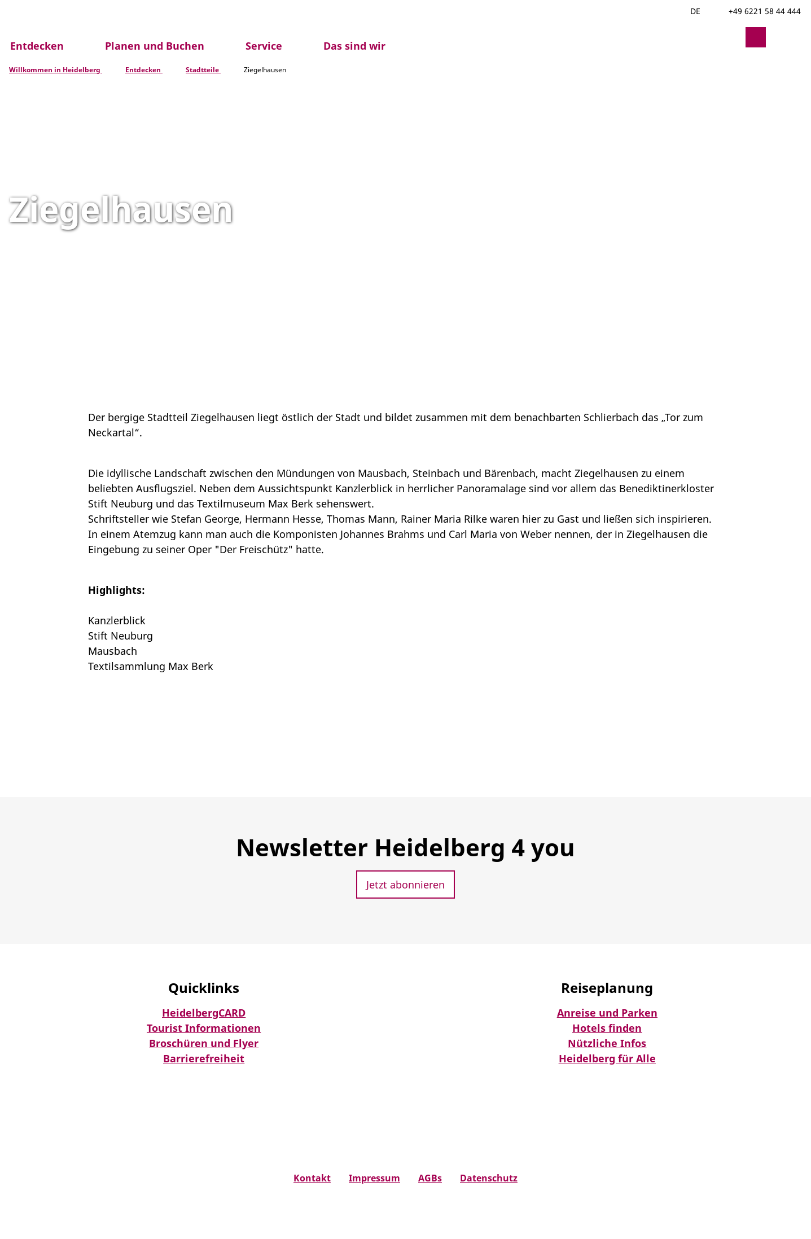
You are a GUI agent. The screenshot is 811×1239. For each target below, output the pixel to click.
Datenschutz (489, 1178)
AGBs (430, 1178)
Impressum (374, 1178)
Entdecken (37, 46)
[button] (728, 37)
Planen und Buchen (154, 46)
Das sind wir (354, 46)
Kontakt (312, 1178)
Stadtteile (203, 70)
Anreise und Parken (607, 1012)
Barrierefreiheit (203, 1058)
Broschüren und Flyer (203, 1043)
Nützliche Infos (607, 1043)
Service (264, 46)
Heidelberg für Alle (607, 1058)
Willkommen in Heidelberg (55, 70)
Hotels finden (607, 1028)
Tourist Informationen (204, 1028)
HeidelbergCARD (204, 1012)
